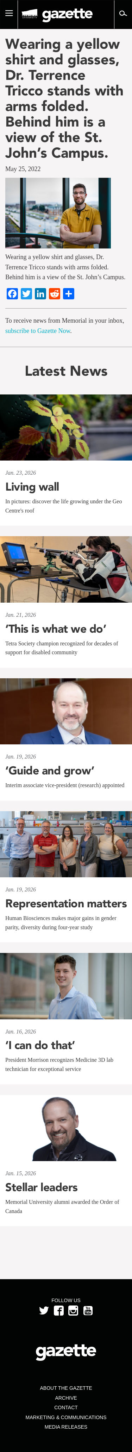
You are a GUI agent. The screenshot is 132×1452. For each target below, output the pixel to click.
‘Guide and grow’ (49, 770)
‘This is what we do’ (55, 629)
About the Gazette (66, 1388)
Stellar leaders (41, 1187)
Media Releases (66, 1427)
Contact (66, 1407)
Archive (66, 1398)
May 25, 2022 (23, 168)
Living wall (32, 487)
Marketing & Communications (66, 1417)
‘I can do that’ (40, 1045)
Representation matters (66, 903)
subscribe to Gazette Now (37, 330)
